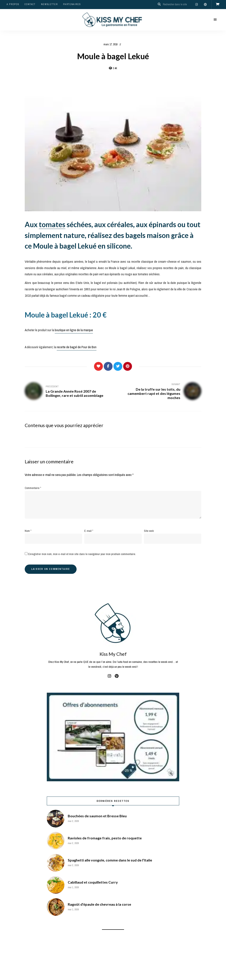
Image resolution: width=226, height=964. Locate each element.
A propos (13, 4)
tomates (52, 224)
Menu (215, 19)
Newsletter (49, 4)
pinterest (205, 4)
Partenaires (72, 4)
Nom (28, 530)
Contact (30, 4)
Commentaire (33, 488)
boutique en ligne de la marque (74, 330)
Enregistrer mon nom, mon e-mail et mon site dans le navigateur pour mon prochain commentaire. (82, 554)
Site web (149, 530)
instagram (196, 4)
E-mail (88, 530)
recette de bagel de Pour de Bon (76, 347)
